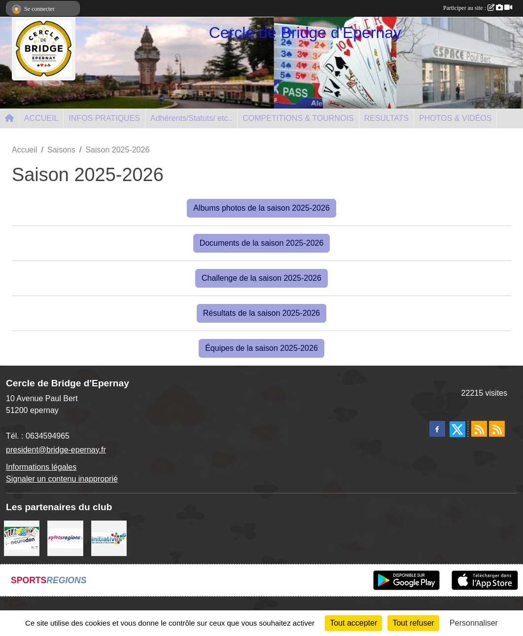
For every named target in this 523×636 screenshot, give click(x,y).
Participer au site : (477, 7)
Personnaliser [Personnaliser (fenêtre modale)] (474, 623)
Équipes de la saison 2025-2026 (261, 348)
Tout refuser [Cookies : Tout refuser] (413, 623)
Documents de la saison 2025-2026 (262, 243)
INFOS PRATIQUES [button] (104, 118)
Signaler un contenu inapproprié (62, 479)
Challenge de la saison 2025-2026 (261, 278)
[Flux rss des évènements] (497, 429)
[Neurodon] (21, 537)
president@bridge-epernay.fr (56, 450)
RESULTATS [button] (386, 118)
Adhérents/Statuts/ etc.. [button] (191, 118)
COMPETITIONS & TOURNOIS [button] (298, 118)
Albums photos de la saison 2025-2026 (261, 208)
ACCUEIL (41, 118)
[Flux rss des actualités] (479, 429)
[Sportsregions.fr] (65, 537)
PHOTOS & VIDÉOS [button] (455, 118)
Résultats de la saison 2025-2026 (261, 313)
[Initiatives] (109, 537)
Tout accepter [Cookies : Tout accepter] (353, 623)
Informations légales (41, 467)
